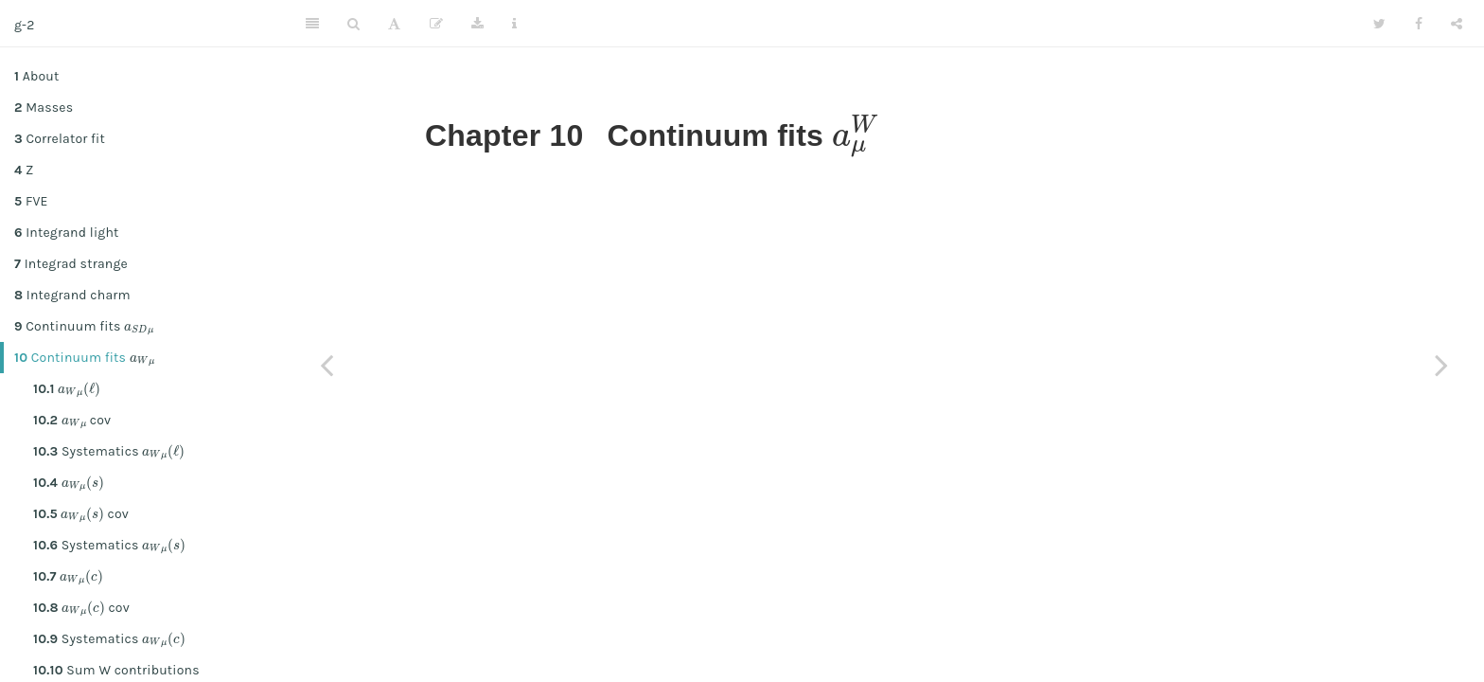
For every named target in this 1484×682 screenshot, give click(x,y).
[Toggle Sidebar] (312, 23)
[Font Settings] (394, 23)
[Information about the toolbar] (514, 23)
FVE (31, 201)
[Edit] (436, 23)
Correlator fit (59, 139)
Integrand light (66, 232)
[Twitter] (1379, 23)
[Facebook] (1419, 23)
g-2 (24, 25)
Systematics (109, 450)
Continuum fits (84, 325)
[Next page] (1441, 364)
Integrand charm (72, 295)
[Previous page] (326, 364)
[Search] (353, 23)
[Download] (477, 23)
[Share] (1456, 23)
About (36, 76)
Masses (43, 107)
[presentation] (139, 325)
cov (72, 419)
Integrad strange (71, 264)
